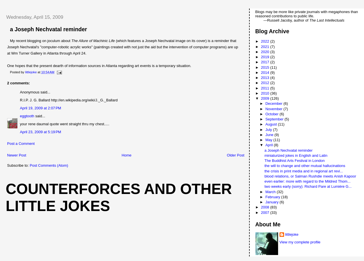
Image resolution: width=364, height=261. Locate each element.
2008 (265, 207)
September (274, 119)
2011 (265, 88)
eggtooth (27, 116)
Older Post (235, 155)
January (272, 202)
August (271, 124)
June (269, 135)
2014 (265, 72)
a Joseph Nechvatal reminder (288, 150)
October (272, 114)
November (274, 109)
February (273, 197)
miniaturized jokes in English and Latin (295, 155)
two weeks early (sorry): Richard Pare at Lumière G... (307, 186)
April (269, 145)
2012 (265, 83)
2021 (265, 47)
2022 (265, 41)
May (269, 140)
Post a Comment (21, 143)
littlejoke (292, 234)
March (271, 192)
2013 (265, 78)
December (274, 103)
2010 (265, 93)
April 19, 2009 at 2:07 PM (40, 108)
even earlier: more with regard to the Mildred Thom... (307, 181)
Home (127, 155)
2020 (265, 52)
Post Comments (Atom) (49, 165)
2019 (265, 57)
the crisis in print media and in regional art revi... (303, 171)
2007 (265, 212)
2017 (265, 62)
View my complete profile (300, 242)
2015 (265, 67)
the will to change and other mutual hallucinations (304, 166)
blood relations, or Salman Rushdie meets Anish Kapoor (310, 176)
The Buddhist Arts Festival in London (294, 160)
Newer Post (16, 155)
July (269, 130)
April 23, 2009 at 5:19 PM (40, 132)
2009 (265, 98)
